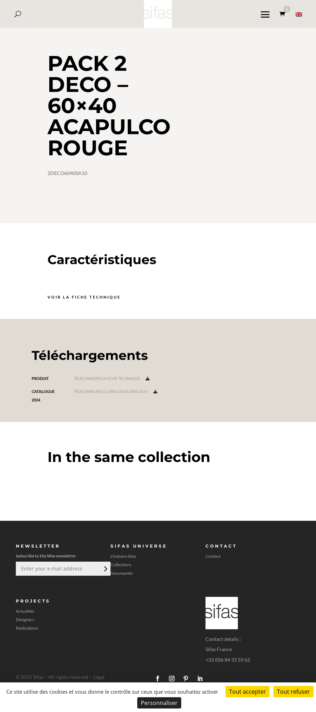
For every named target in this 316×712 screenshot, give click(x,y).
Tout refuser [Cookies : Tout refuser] (293, 691)
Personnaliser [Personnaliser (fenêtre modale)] (159, 703)
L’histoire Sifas (123, 556)
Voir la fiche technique (84, 297)
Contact (213, 556)
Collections (120, 564)
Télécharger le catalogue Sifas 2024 (115, 391)
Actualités (25, 611)
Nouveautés (121, 573)
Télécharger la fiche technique (112, 378)
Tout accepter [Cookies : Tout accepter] (247, 691)
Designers (25, 619)
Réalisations (27, 628)
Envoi (104, 569)
